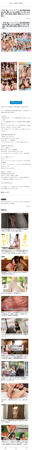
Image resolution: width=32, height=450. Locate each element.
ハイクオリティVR (12, 201)
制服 (26, 201)
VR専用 (6, 201)
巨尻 (2, 203)
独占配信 (13, 203)
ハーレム (18, 201)
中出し (22, 201)
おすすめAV (3, 199)
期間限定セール (7, 203)
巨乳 (29, 201)
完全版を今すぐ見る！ (16, 102)
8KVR (2, 201)
